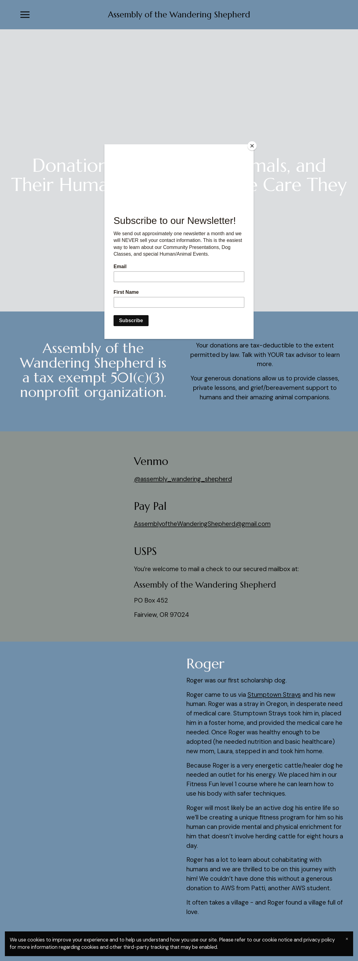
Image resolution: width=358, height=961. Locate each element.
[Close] (252, 145)
